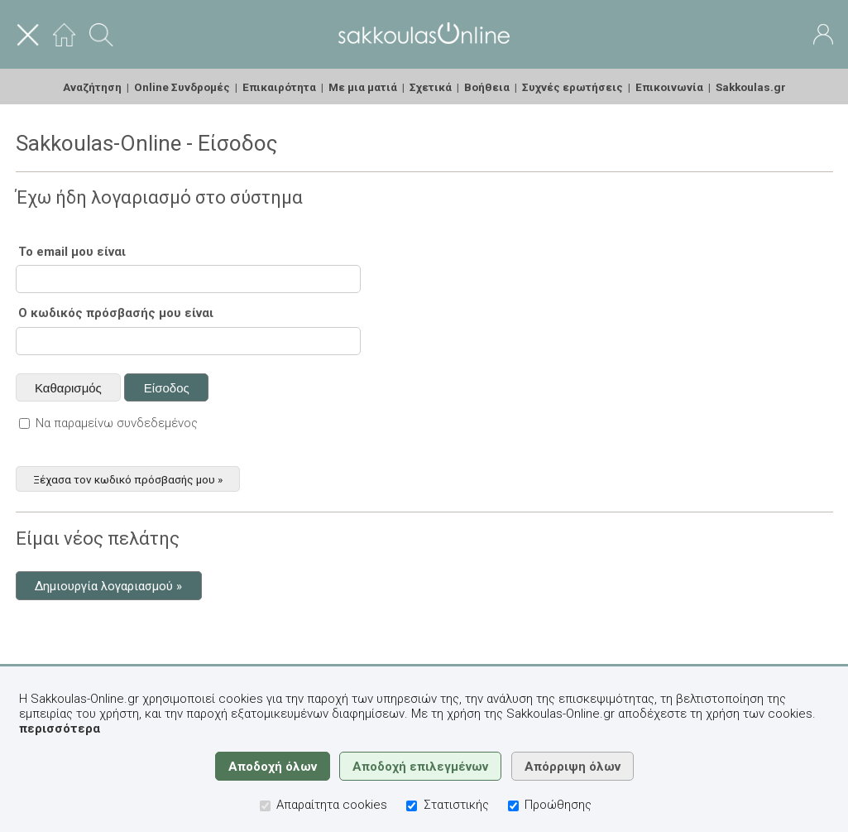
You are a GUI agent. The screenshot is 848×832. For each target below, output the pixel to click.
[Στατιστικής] (411, 806)
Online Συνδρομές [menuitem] (182, 87)
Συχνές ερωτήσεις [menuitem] (572, 87)
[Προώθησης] (513, 806)
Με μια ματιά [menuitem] (362, 87)
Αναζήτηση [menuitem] (92, 87)
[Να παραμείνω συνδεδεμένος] (24, 423)
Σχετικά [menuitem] (431, 87)
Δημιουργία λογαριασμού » (108, 586)
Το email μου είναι (72, 251)
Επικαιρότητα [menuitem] (279, 87)
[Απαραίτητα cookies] (265, 806)
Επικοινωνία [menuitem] (669, 87)
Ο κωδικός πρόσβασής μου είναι (115, 312)
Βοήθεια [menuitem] (487, 87)
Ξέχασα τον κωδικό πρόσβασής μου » (128, 478)
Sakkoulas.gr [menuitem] (751, 87)
